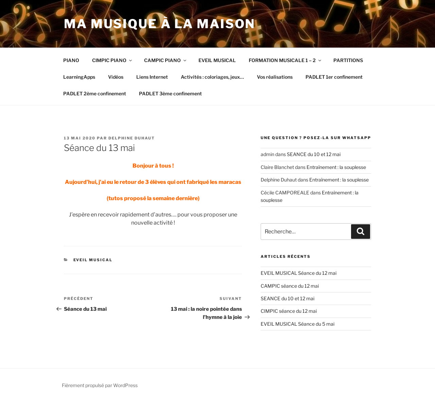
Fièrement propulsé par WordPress (100, 385)
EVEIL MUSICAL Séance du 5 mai (297, 324)
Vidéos (115, 77)
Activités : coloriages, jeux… (212, 77)
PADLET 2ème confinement (94, 93)
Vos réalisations (275, 77)
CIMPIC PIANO (112, 60)
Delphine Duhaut (131, 138)
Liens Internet (152, 77)
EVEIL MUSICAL (217, 60)
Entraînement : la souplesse (336, 167)
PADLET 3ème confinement (170, 93)
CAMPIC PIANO (165, 60)
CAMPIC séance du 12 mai (290, 286)
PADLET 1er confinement (334, 77)
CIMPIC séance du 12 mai (289, 311)
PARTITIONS (348, 60)
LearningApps (79, 77)
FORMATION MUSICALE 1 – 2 (285, 60)
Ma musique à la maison (159, 23)
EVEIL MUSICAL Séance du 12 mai (298, 273)
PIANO (71, 60)
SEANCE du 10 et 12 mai (314, 154)
